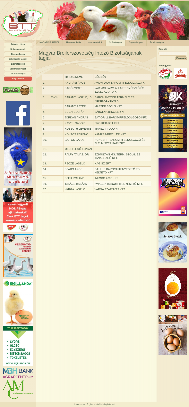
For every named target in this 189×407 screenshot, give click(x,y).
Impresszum (79, 404)
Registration (18, 79)
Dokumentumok (17, 49)
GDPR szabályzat (18, 74)
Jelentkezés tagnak (18, 59)
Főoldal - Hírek (18, 44)
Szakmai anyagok (18, 69)
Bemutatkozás (18, 54)
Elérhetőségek (18, 64)
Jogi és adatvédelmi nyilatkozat (101, 404)
